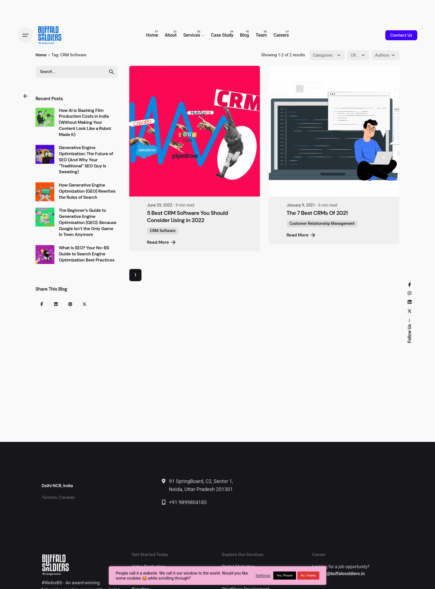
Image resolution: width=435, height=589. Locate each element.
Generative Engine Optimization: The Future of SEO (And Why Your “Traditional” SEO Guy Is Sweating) (86, 160)
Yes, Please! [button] (285, 575)
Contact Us (401, 35)
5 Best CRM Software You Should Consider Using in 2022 (187, 216)
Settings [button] (263, 575)
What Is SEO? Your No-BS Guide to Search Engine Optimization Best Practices (87, 254)
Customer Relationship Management (322, 223)
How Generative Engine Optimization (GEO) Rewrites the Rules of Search (87, 191)
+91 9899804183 (188, 502)
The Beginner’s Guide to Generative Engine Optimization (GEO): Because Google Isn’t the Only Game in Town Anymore (88, 222)
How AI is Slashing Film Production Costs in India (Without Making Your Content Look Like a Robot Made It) (85, 122)
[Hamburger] (25, 35)
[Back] (25, 96)
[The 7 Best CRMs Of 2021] (334, 131)
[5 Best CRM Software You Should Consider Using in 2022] (194, 131)
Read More (162, 242)
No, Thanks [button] (308, 575)
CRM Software (162, 230)
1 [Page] (135, 275)
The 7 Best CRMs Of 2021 (317, 213)
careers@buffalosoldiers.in (338, 573)
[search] (111, 72)
